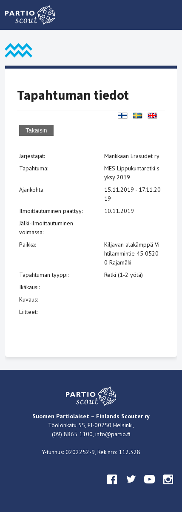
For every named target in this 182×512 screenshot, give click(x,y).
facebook (112, 487)
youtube (149, 487)
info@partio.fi (113, 434)
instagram (168, 487)
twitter (130, 487)
